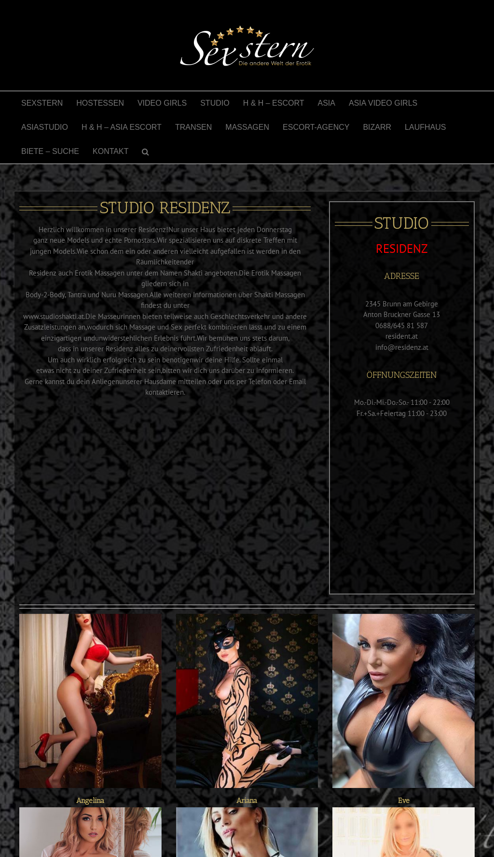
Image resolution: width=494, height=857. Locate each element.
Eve (404, 800)
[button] (145, 151)
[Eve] (403, 701)
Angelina (90, 800)
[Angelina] (90, 701)
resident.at (401, 336)
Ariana (246, 800)
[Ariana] (247, 701)
